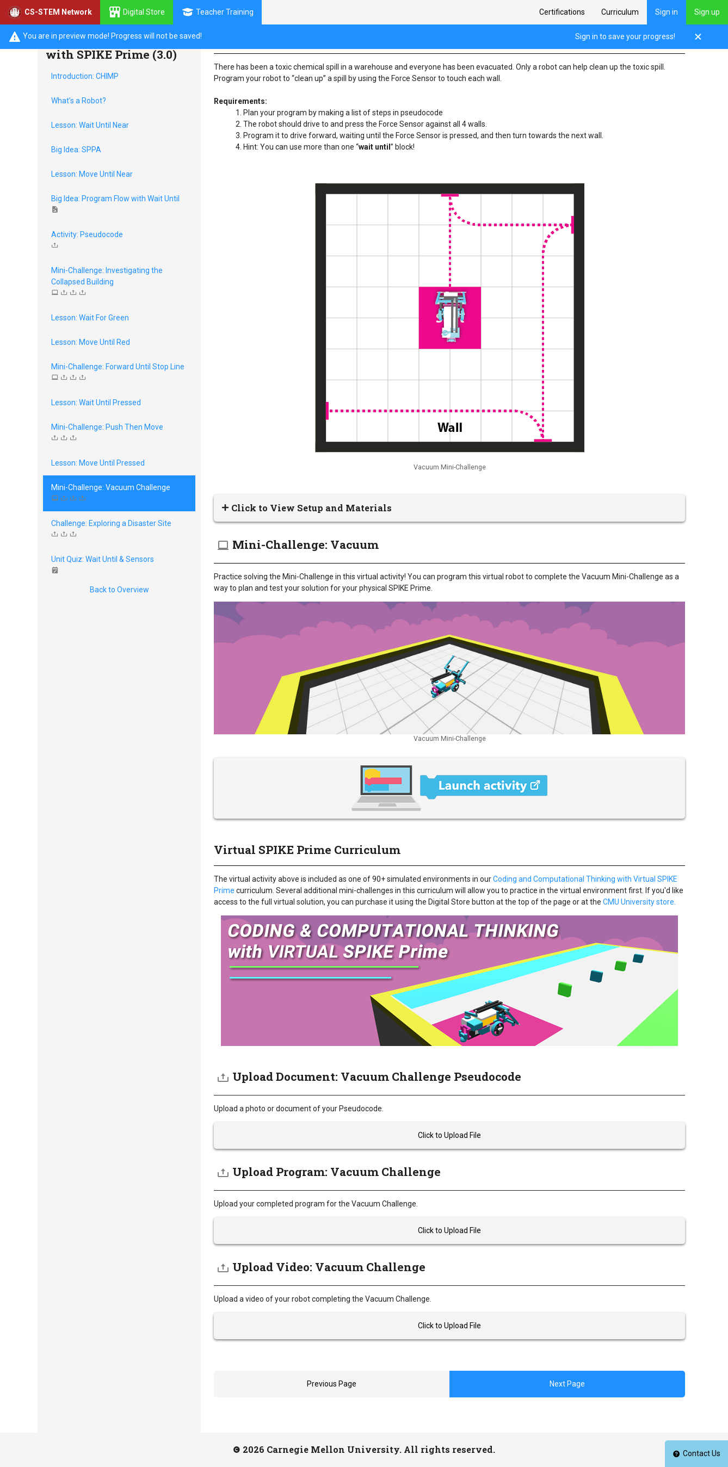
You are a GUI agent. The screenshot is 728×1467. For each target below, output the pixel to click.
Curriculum (620, 12)
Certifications (562, 12)
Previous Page (331, 1383)
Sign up (707, 12)
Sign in (666, 12)
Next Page (567, 1383)
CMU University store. (638, 901)
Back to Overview (119, 589)
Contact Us (696, 1453)
